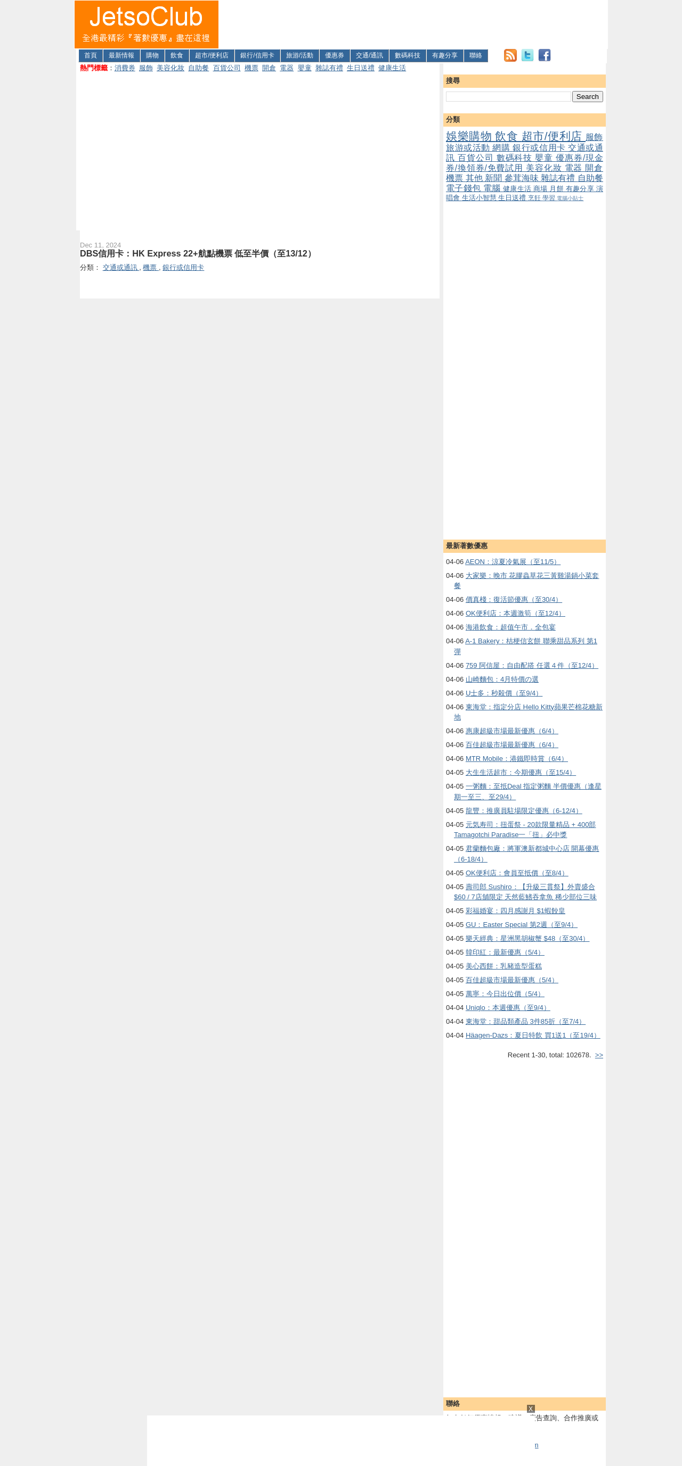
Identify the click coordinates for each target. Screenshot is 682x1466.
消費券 (125, 68)
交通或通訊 (121, 267)
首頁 (90, 55)
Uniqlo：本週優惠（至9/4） (508, 1008)
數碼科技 (407, 55)
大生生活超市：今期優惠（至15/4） (521, 772)
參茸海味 (523, 178)
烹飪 (535, 197)
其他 (475, 178)
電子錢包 (464, 188)
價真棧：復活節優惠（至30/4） (514, 599)
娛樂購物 (470, 136)
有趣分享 (445, 55)
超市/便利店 (212, 55)
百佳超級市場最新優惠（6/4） (512, 745)
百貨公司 (227, 68)
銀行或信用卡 (540, 147)
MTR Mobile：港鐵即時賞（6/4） (517, 759)
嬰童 (305, 68)
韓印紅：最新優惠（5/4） (505, 952)
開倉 (269, 68)
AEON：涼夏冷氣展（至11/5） (513, 562)
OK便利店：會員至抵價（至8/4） (517, 873)
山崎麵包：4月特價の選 (502, 679)
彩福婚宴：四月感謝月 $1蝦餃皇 (515, 911)
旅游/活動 (299, 55)
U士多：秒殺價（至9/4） (504, 693)
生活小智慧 (480, 198)
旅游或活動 (469, 147)
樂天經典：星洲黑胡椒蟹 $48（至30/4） (528, 938)
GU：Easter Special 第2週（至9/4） (522, 925)
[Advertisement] (413, 24)
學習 (549, 197)
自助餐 (198, 68)
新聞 (495, 178)
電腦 (493, 188)
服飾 (146, 68)
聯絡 (475, 55)
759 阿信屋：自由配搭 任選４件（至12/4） (532, 665)
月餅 (557, 189)
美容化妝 (170, 68)
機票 (251, 68)
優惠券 (334, 55)
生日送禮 (361, 68)
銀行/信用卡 (257, 55)
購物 (152, 55)
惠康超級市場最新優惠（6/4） (512, 731)
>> (599, 1055)
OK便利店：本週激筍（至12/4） (515, 613)
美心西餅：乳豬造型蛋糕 (504, 966)
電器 (287, 68)
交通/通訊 (369, 55)
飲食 (176, 55)
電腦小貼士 (570, 198)
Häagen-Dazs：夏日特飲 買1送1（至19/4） (533, 1035)
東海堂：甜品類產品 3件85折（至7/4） (526, 1021)
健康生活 (392, 68)
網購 (502, 147)
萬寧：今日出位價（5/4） (505, 994)
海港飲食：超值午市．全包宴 (511, 627)
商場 (541, 189)
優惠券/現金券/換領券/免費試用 (524, 162)
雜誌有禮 (329, 68)
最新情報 (121, 55)
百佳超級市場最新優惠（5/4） (512, 980)
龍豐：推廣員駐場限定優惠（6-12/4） (524, 811)
